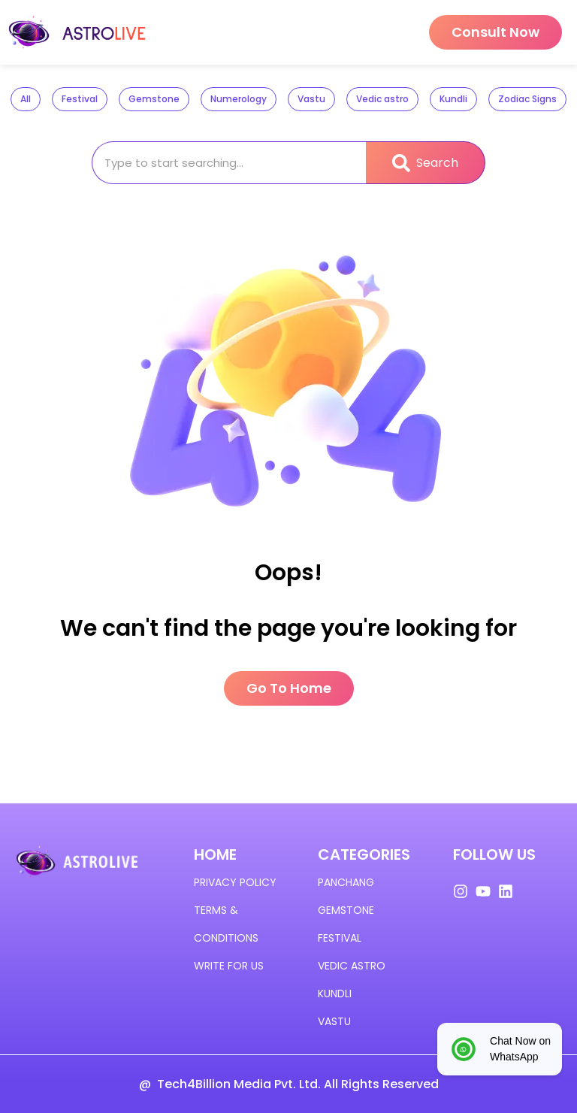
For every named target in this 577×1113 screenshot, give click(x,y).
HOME (215, 854)
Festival (80, 98)
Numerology (238, 98)
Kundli (453, 98)
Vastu (311, 98)
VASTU (334, 1021)
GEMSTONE (346, 910)
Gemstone (154, 98)
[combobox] (229, 162)
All (25, 98)
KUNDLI (335, 993)
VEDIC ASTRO (351, 965)
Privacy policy (235, 882)
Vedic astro (382, 98)
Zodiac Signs (527, 98)
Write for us (229, 965)
